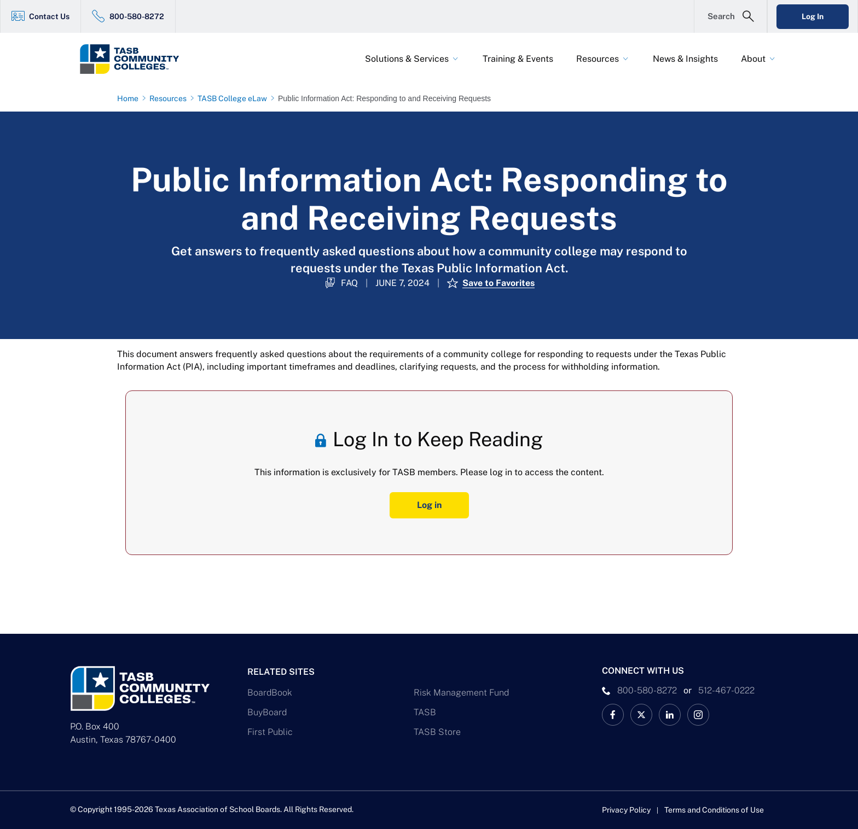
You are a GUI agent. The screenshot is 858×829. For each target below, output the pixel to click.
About (753, 59)
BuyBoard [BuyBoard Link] (267, 712)
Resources (597, 59)
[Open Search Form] (730, 16)
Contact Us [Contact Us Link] (49, 16)
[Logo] (150, 59)
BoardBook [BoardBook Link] (269, 692)
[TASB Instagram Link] (698, 715)
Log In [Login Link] (813, 16)
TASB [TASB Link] (425, 712)
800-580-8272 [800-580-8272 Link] (136, 16)
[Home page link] (130, 98)
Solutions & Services (407, 59)
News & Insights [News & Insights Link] (685, 59)
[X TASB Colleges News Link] (641, 715)
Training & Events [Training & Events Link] (518, 59)
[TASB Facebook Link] (613, 715)
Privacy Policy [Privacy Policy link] (626, 809)
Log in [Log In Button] (429, 505)
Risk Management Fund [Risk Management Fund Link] (461, 692)
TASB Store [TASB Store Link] (437, 732)
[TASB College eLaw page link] (234, 98)
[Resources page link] (170, 98)
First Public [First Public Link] (270, 732)
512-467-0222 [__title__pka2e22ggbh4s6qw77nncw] (726, 690)
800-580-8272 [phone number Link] (647, 690)
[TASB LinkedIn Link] (670, 715)
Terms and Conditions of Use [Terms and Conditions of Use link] (714, 809)
